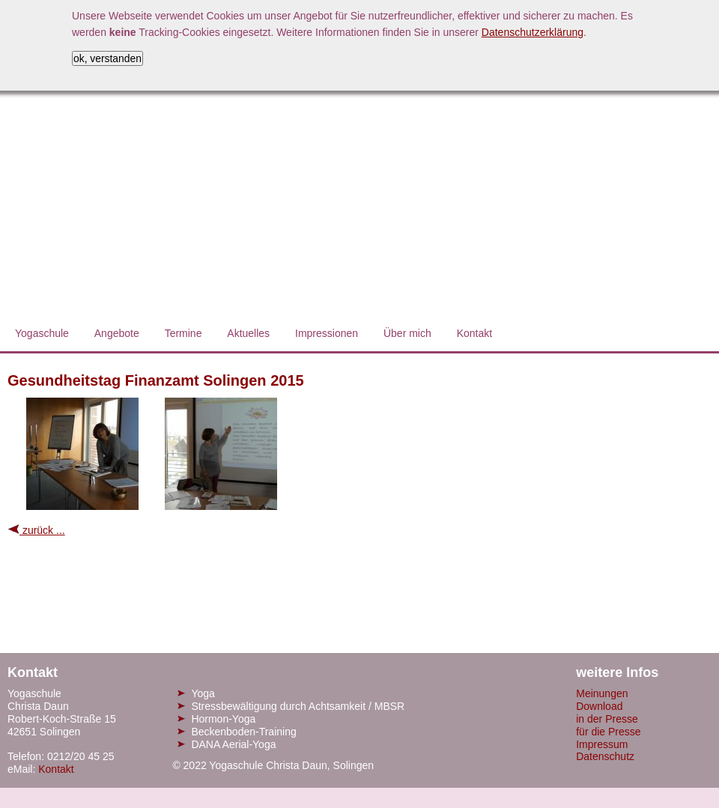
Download (599, 706)
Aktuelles (248, 333)
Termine (183, 333)
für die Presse (608, 732)
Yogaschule (42, 333)
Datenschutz (605, 756)
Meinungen (602, 693)
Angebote (116, 333)
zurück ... (36, 530)
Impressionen (326, 333)
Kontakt (474, 333)
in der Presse (606, 719)
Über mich (407, 333)
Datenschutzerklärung (532, 32)
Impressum (602, 744)
